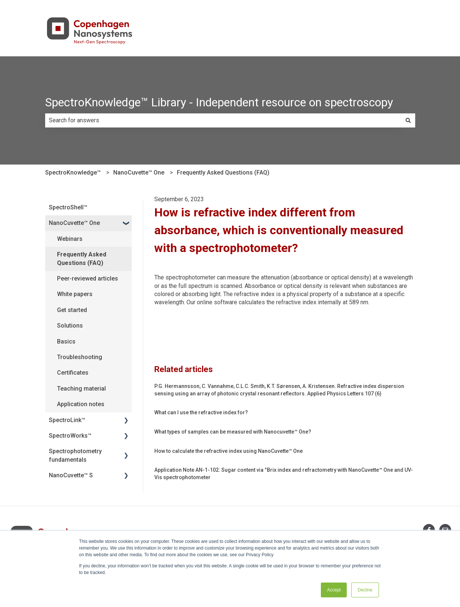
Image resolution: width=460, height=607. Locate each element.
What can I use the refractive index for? (201, 412)
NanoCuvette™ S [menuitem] (71, 475)
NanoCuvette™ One (138, 172)
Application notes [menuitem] (80, 404)
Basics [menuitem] (66, 341)
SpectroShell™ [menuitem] (68, 207)
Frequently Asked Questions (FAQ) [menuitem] (81, 258)
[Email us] (445, 530)
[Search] (408, 120)
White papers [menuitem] (75, 294)
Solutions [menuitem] (70, 325)
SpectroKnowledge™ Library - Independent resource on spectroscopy (219, 102)
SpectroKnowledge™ (73, 172)
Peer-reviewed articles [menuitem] (87, 278)
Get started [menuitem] (72, 310)
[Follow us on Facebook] (429, 530)
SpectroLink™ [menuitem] (67, 420)
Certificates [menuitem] (72, 372)
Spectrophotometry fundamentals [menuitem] (75, 455)
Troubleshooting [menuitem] (79, 357)
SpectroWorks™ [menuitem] (70, 435)
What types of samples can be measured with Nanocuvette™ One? (232, 432)
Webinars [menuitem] (70, 238)
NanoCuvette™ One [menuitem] (74, 222)
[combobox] (223, 120)
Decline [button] (364, 590)
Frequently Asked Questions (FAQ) (223, 172)
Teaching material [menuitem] (81, 388)
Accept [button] (334, 590)
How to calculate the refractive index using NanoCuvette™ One (228, 451)
